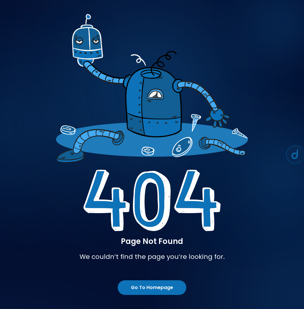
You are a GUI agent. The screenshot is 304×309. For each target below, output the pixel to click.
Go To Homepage (152, 287)
